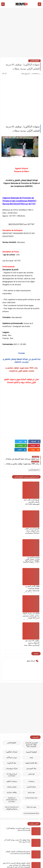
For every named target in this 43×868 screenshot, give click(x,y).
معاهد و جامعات (12, 699)
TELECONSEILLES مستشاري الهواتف (11, 720)
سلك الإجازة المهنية (31, 676)
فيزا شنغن (31, 687)
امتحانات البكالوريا (11, 665)
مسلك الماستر (31, 699)
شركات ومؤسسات (12, 681)
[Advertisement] (21, 33)
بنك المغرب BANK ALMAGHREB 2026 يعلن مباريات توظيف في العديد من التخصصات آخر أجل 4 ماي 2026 (17, 789)
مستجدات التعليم (11, 694)
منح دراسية (31, 705)
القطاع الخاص (34, 61)
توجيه (31, 670)
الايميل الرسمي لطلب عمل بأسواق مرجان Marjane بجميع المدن (12, 498)
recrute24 (12, 860)
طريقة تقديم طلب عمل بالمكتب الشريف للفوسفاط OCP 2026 (31, 498)
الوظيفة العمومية (31, 665)
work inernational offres (31, 726)
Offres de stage (31, 720)
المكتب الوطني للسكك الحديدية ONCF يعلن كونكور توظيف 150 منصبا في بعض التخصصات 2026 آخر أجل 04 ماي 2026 (16, 778)
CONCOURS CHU (31, 710)
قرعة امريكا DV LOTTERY (12, 687)
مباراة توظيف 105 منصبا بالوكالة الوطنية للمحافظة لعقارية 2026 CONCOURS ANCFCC (18, 847)
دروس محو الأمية (11, 670)
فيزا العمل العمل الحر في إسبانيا (20, 799)
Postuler (21, 353)
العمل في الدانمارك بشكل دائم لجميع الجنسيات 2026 (31, 657)
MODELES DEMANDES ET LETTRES (11, 712)
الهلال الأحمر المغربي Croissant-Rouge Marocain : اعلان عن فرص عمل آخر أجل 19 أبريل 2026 (11, 529)
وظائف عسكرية (12, 705)
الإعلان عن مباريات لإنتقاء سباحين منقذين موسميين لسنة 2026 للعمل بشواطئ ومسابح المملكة (31, 558)
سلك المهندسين (31, 681)
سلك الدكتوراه (11, 676)
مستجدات (31, 694)
